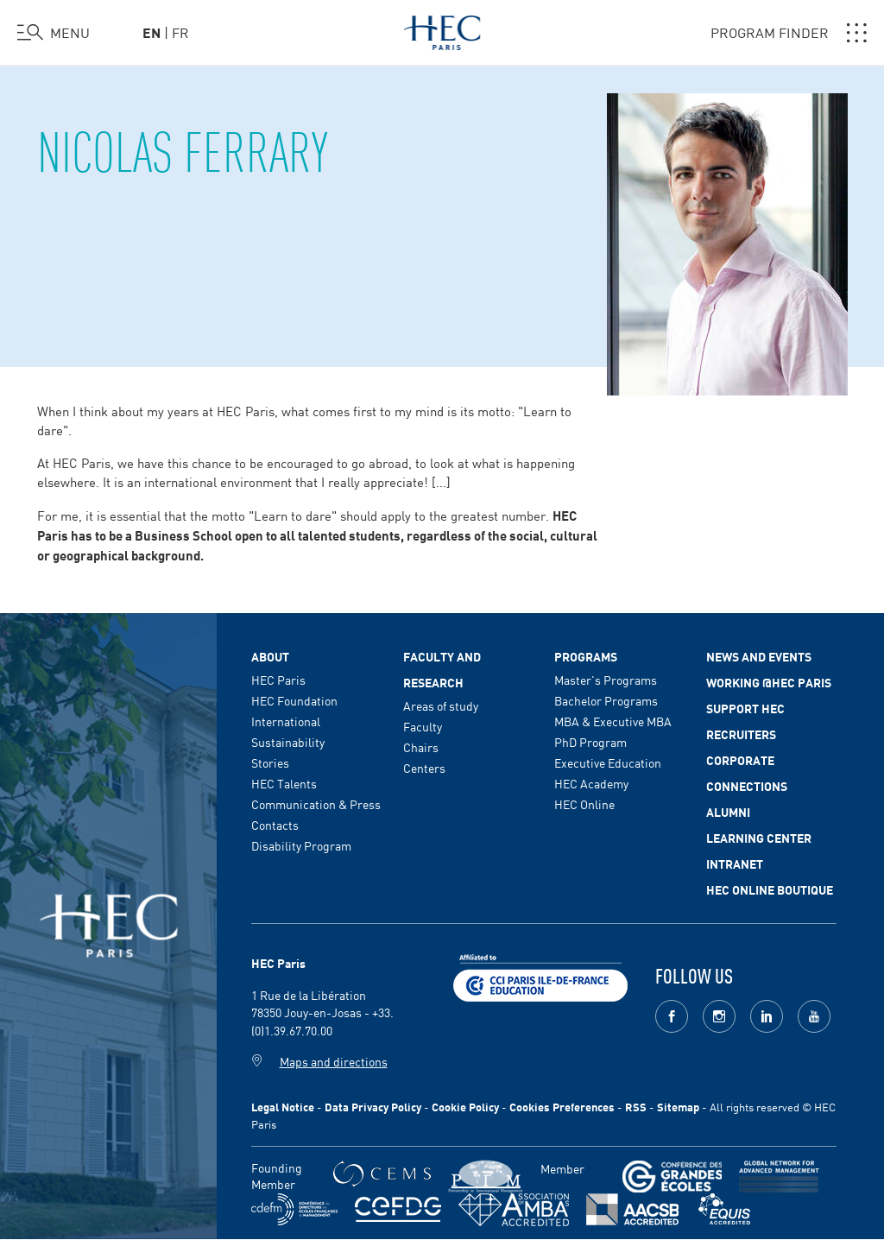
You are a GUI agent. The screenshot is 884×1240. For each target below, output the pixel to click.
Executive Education (607, 762)
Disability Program (301, 845)
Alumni (728, 811)
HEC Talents (284, 783)
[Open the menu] (53, 32)
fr (180, 32)
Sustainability (288, 741)
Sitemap (678, 1106)
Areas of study (440, 705)
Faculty (422, 726)
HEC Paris (278, 679)
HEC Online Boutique (769, 889)
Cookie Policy (465, 1106)
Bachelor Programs (606, 700)
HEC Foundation (294, 700)
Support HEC (745, 708)
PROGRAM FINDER (788, 32)
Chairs (421, 747)
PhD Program (590, 741)
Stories (270, 762)
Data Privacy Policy (373, 1106)
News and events (758, 656)
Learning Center (758, 837)
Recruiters (741, 734)
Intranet (734, 863)
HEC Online (584, 804)
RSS (636, 1106)
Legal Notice (282, 1106)
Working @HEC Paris (768, 682)
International (285, 721)
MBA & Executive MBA (613, 721)
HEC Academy (591, 783)
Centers (424, 767)
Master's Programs (605, 679)
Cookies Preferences (562, 1106)
